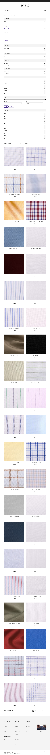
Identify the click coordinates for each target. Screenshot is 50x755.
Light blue (24, 132)
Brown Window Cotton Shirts (14, 489)
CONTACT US (17, 734)
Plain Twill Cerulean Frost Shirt (14, 248)
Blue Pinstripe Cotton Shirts (14, 569)
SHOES (5, 731)
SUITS (5, 724)
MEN (24, 21)
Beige (24, 135)
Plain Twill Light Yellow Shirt (14, 462)
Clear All (7, 40)
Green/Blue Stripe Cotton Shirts (14, 409)
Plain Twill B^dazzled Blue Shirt (14, 543)
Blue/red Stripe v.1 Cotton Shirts (14, 596)
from (5, 101)
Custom (24, 56)
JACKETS (5, 726)
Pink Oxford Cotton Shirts (36, 328)
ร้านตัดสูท (44, 751)
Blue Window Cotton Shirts (14, 167)
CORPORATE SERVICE (18, 733)
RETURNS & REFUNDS (18, 729)
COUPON (16, 744)
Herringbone (24, 92)
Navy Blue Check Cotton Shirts (36, 462)
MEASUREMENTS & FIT (18, 731)
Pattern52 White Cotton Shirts (36, 596)
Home (5, 15)
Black (24, 113)
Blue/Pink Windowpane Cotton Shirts (14, 677)
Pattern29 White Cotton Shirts (36, 275)
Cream (24, 133)
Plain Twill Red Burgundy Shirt (14, 275)
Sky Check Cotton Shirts (36, 194)
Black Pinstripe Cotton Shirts (14, 435)
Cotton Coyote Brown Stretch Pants (14, 623)
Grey (24, 120)
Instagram (40, 751)
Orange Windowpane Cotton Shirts (14, 194)
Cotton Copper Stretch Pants (14, 355)
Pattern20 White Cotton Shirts (36, 543)
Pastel (24, 138)
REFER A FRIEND (17, 742)
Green (24, 118)
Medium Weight (24, 65)
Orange (24, 130)
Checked (24, 90)
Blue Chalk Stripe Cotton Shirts (14, 328)
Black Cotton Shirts (36, 355)
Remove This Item (44, 34)
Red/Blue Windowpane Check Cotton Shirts (36, 221)
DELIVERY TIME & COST (18, 728)
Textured (24, 83)
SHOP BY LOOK (28, 726)
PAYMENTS (16, 726)
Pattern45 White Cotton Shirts (36, 301)
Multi (24, 137)
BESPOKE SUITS (17, 724)
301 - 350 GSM (24, 73)
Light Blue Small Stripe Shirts (36, 435)
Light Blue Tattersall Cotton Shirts (35, 167)
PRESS (27, 729)
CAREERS (27, 731)
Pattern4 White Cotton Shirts (35, 516)
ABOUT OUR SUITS (28, 724)
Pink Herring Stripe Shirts (36, 409)
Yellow (24, 127)
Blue (24, 125)
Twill (24, 85)
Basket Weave (24, 93)
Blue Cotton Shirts (36, 650)
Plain (24, 87)
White (24, 115)
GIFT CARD (16, 746)
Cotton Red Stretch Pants (14, 650)
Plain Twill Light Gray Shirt (14, 516)
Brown (24, 116)
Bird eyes (24, 80)
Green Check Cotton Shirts (35, 382)
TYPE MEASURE (17, 739)
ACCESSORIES (6, 733)
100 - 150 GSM (24, 71)
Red (24, 123)
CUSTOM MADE (24, 28)
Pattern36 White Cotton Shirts (36, 569)
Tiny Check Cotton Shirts (36, 489)
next (45, 711)
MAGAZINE (27, 728)
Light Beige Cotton (14, 382)
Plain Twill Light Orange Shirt (14, 221)
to (26, 101)
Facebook (37, 751)
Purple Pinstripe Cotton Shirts (14, 703)
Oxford (24, 82)
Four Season (24, 50)
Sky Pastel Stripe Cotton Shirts (14, 301)
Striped (24, 88)
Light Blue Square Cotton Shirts (36, 703)
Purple (24, 122)
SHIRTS (6, 23)
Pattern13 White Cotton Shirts (36, 248)
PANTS (6, 26)
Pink (24, 128)
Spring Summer (24, 48)
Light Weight (24, 63)
